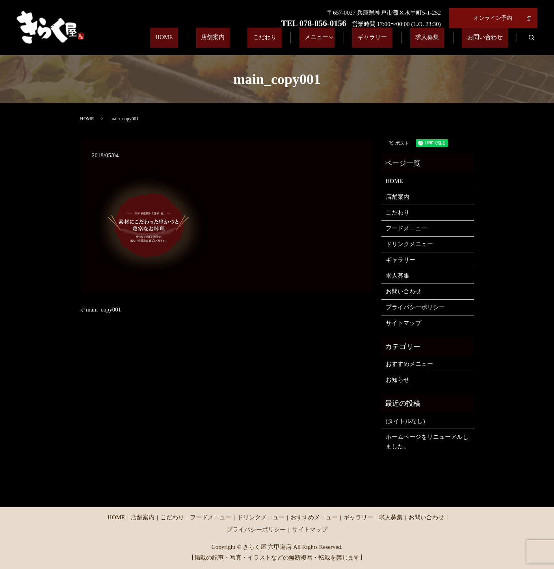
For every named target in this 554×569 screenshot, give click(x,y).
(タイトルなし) (405, 421)
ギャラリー (398, 42)
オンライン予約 (493, 18)
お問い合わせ (490, 42)
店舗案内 (262, 42)
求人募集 (443, 42)
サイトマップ (403, 323)
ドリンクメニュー (409, 244)
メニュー (345, 42)
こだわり (304, 42)
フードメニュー (406, 228)
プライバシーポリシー (415, 307)
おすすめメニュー (409, 364)
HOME (224, 42)
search (531, 42)
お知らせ (397, 380)
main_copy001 (103, 309)
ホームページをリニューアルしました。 (427, 442)
